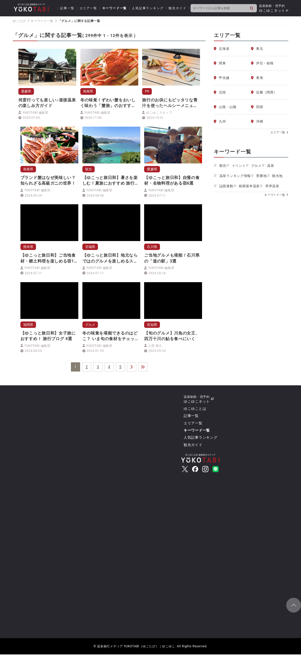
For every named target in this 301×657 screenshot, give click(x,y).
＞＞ (142, 369)
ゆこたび (19, 21)
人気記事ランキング (148, 8)
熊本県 (28, 248)
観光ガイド (177, 8)
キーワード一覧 (114, 8)
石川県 (152, 248)
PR (147, 91)
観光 (89, 170)
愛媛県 (26, 91)
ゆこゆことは (195, 411)
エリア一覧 (88, 8)
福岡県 (28, 327)
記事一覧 (67, 8)
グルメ (90, 327)
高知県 (152, 327)
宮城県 (90, 248)
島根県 (88, 91)
